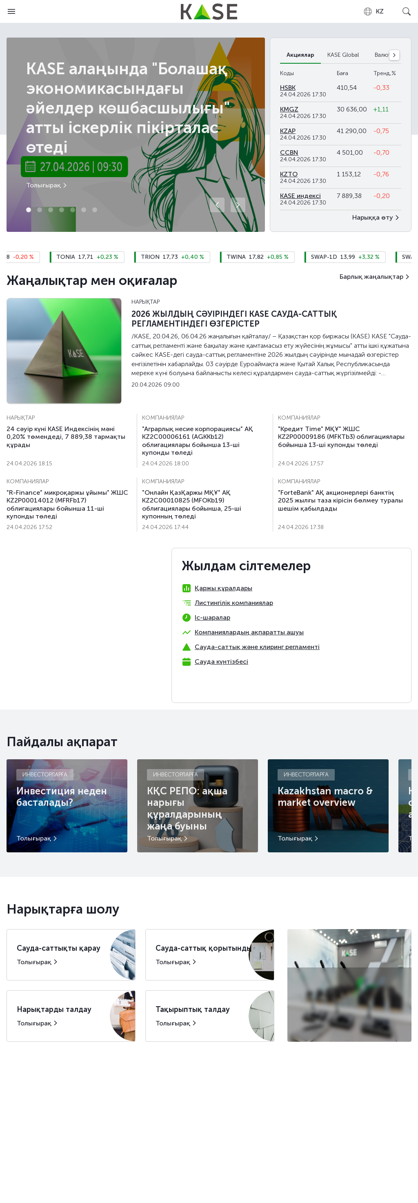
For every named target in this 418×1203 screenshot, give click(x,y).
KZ (373, 11)
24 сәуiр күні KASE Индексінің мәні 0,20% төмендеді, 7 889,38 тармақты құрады (66, 436)
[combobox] (373, 11)
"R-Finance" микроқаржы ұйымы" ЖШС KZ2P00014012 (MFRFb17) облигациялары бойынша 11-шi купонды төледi (67, 504)
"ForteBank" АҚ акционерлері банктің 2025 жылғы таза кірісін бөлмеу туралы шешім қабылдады (340, 500)
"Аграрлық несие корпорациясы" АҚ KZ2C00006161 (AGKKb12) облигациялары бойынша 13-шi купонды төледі (197, 440)
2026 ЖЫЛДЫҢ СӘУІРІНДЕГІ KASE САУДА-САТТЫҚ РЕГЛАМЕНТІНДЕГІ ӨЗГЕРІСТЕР (234, 319)
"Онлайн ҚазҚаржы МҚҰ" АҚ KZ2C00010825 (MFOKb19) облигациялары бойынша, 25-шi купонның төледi (191, 504)
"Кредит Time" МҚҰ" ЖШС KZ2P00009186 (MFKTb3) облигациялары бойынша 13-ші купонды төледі (341, 436)
